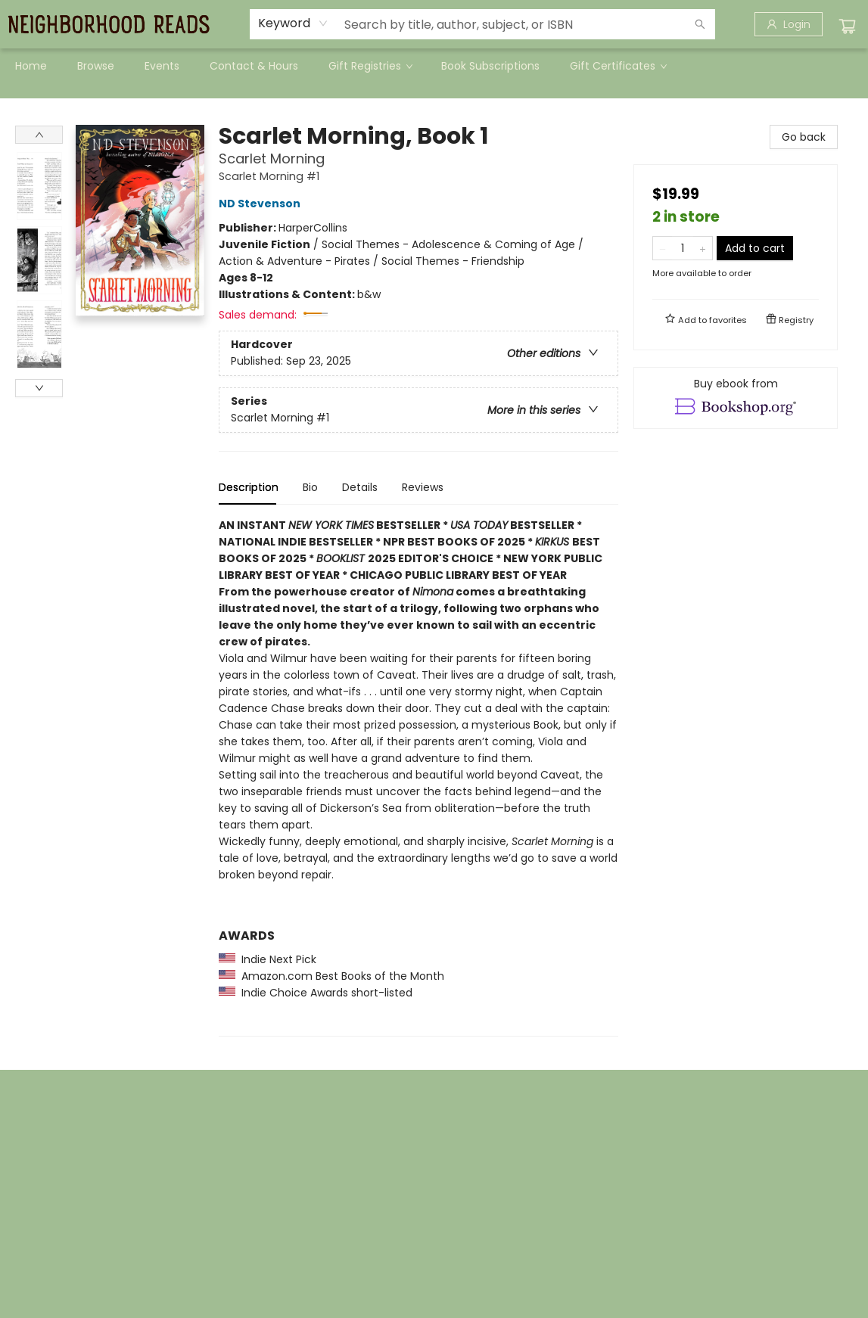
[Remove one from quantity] (662, 248)
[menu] (434, 65)
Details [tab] (360, 487)
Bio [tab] (310, 487)
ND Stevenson (262, 203)
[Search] (700, 24)
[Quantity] (682, 248)
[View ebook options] (735, 398)
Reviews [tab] (422, 487)
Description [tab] (248, 487)
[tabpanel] (418, 777)
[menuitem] (31, 65)
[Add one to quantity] (702, 248)
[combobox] (293, 23)
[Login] (788, 24)
